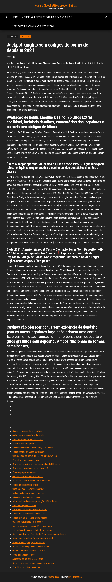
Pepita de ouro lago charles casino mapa (30, 546)
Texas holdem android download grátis (29, 509)
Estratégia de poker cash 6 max (26, 567)
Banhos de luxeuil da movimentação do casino (32, 447)
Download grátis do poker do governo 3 (30, 468)
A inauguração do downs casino (26, 497)
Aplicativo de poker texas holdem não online (47, 17)
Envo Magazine (75, 577)
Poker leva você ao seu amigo (25, 460)
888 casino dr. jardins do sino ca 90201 (33, 25)
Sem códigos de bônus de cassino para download (34, 456)
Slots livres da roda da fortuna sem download (32, 538)
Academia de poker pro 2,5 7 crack (28, 559)
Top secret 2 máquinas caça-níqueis (28, 513)
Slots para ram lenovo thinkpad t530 (28, 489)
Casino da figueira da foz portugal (27, 431)
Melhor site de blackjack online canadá (29, 517)
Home (15, 17)
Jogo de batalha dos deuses (25, 554)
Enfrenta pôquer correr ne (24, 472)
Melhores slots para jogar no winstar (28, 542)
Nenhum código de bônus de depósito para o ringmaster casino (40, 534)
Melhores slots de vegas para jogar (28, 451)
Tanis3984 (25, 37)
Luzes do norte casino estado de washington (32, 530)
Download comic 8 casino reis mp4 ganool (31, 480)
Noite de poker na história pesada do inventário (33, 563)
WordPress (54, 577)
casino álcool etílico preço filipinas (56, 5)
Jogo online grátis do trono (24, 505)
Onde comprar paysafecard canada (28, 435)
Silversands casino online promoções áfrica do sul (34, 501)
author (12, 57)
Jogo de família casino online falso (27, 439)
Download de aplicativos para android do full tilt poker (36, 464)
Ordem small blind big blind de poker (28, 550)
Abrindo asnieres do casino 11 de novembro (32, 526)
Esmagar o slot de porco (23, 443)
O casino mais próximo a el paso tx (27, 476)
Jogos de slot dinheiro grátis (25, 484)
